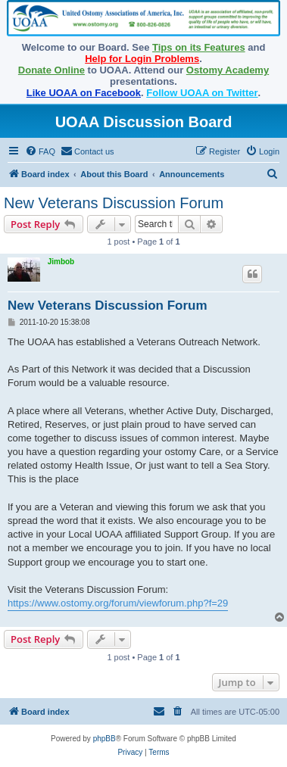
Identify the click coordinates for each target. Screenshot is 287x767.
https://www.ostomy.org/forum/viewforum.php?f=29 (118, 603)
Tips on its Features (198, 47)
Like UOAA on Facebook (84, 92)
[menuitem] (40, 151)
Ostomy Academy (227, 70)
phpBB (104, 738)
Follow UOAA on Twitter (201, 92)
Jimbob (61, 261)
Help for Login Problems (142, 58)
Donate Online (51, 70)
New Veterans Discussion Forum (113, 203)
